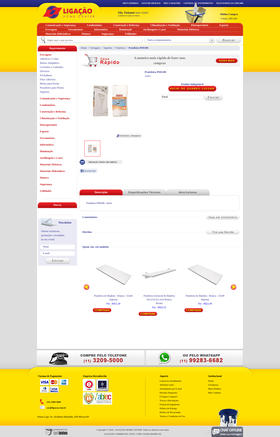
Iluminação (46, 151)
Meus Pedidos (130, 3)
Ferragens (95, 47)
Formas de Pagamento (170, 404)
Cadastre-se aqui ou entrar (129, 15)
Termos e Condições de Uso (172, 416)
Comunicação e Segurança (55, 98)
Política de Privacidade (170, 412)
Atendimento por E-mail (171, 388)
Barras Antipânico (49, 62)
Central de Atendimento (170, 381)
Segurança (46, 184)
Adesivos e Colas (49, 58)
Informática (46, 144)
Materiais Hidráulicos (52, 171)
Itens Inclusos (188, 192)
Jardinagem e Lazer (51, 157)
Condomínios (47, 105)
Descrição (101, 192)
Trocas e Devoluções (169, 400)
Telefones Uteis (167, 385)
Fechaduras (46, 75)
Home (84, 47)
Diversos (44, 71)
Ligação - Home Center (68, 12)
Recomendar (88, 171)
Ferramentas (47, 138)
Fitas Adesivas (47, 79)
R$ (229, 16)
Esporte (44, 131)
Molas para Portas (49, 83)
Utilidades (45, 190)
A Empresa (213, 385)
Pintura (44, 177)
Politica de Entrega (168, 408)
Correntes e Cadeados (51, 67)
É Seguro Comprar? (169, 396)
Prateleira (120, 47)
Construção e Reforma (53, 111)
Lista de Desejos (150, 3)
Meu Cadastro (172, 3)
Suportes (107, 47)
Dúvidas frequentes (168, 392)
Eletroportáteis (48, 124)
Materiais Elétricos (51, 164)
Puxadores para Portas (52, 87)
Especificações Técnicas (144, 192)
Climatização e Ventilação (54, 118)
